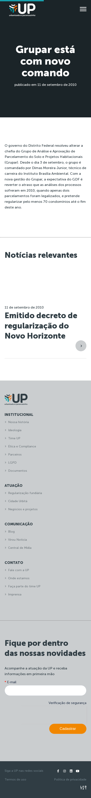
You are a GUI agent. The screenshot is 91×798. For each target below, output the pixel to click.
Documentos (17, 471)
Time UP (14, 438)
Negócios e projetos (23, 509)
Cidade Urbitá (17, 501)
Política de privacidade (70, 779)
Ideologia (14, 430)
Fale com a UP (18, 570)
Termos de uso (15, 779)
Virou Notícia (17, 540)
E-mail (10, 682)
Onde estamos (19, 578)
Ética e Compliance (22, 446)
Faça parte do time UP (24, 586)
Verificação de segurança (67, 703)
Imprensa (14, 594)
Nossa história (18, 422)
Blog (11, 531)
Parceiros (15, 454)
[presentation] (53, 714)
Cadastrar (68, 729)
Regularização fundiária (25, 493)
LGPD (12, 462)
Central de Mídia (20, 548)
